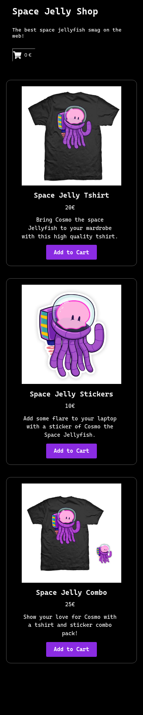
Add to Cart (71, 252)
